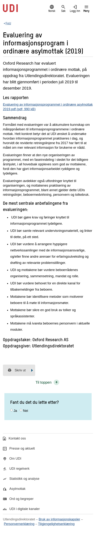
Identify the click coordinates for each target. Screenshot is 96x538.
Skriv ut (17, 370)
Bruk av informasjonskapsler (59, 519)
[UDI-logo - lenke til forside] (10, 10)
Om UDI (15, 458)
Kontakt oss (17, 438)
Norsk (52, 8)
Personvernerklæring (19, 524)
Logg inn (75, 8)
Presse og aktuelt (22, 448)
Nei (25, 411)
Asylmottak (17, 489)
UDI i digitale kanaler (24, 509)
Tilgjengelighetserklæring (56, 524)
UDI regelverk (19, 468)
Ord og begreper (21, 499)
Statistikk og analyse (24, 479)
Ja (15, 411)
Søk (63, 8)
